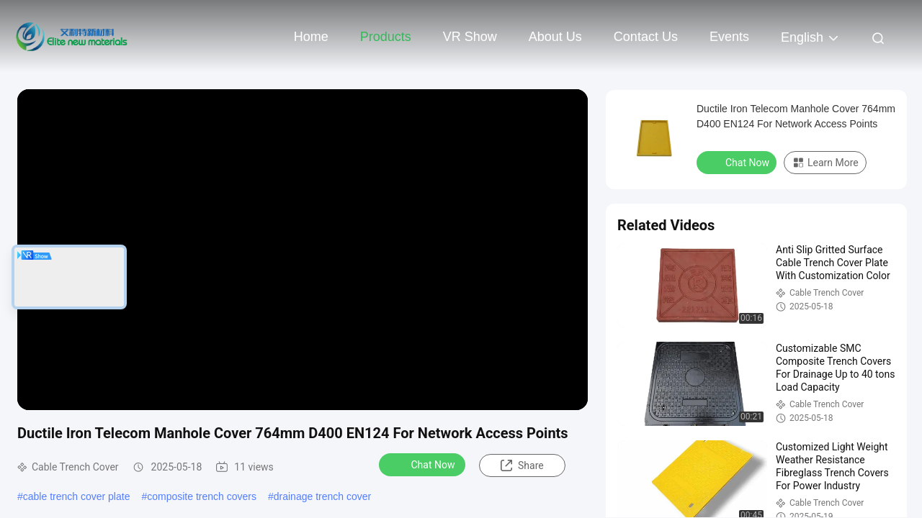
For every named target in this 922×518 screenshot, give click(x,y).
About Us (555, 36)
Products (385, 36)
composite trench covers (201, 496)
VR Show (470, 36)
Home (311, 36)
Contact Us (646, 36)
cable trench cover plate (76, 496)
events (729, 36)
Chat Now (424, 464)
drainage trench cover (322, 496)
